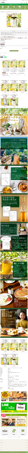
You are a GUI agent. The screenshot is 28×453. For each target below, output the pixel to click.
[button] (1, 69)
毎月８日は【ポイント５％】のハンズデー (14, 4)
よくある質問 (22, 0)
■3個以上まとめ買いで (2, 45)
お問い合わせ (26, 0)
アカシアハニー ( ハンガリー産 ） (14, 11)
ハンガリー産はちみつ (7, 11)
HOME (1, 11)
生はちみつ (3, 11)
